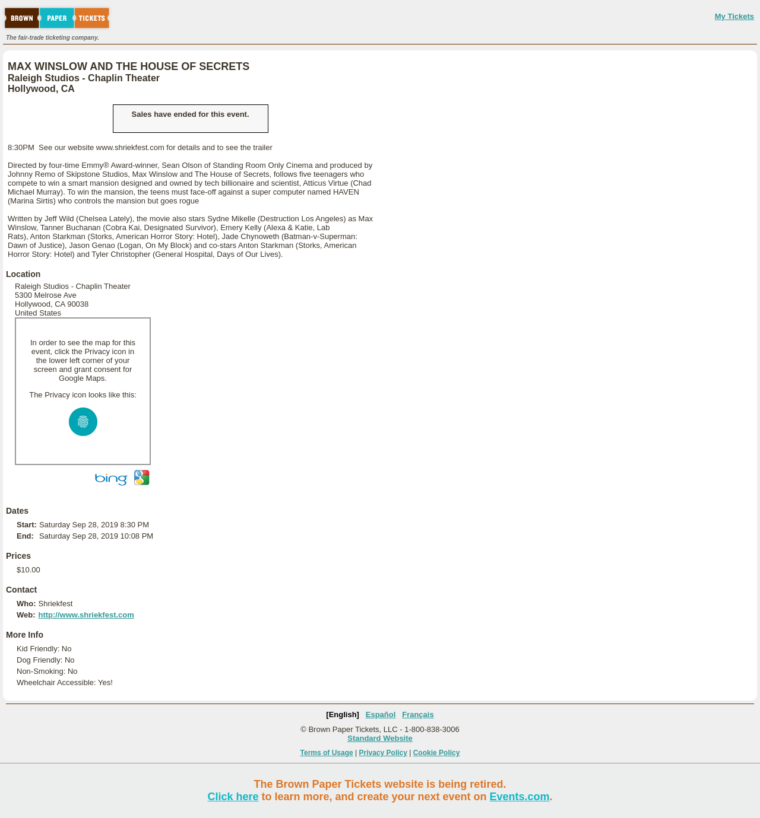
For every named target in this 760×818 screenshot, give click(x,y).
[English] (342, 714)
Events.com (520, 797)
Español (381, 714)
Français (417, 714)
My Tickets (734, 16)
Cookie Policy (436, 753)
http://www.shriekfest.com (86, 614)
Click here (232, 797)
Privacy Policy (383, 753)
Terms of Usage (326, 753)
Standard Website (380, 738)
